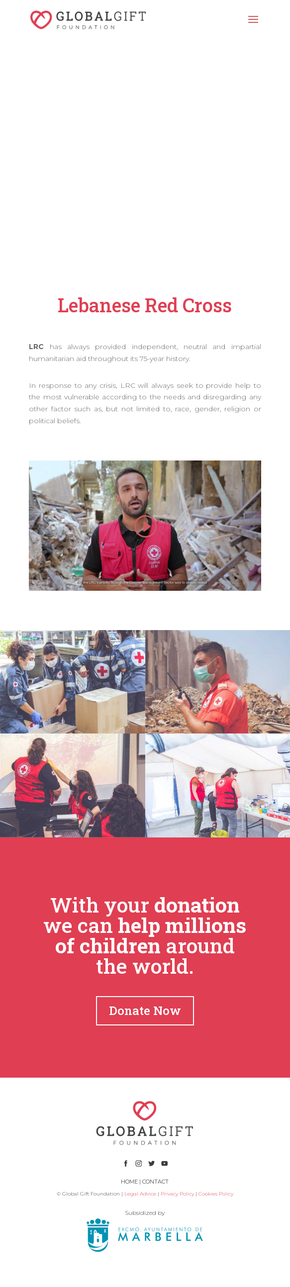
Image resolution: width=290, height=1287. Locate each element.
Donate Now (145, 1010)
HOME (129, 1181)
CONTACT (155, 1181)
